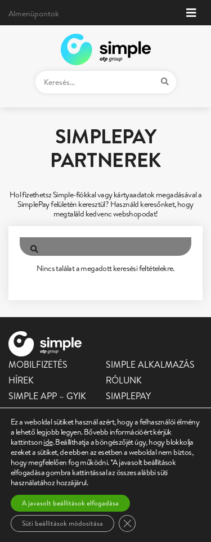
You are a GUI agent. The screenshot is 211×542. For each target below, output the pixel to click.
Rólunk (124, 380)
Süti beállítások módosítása (62, 523)
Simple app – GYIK (47, 396)
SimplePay (128, 396)
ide (47, 442)
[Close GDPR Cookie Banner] (127, 523)
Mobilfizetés (38, 364)
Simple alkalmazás (150, 364)
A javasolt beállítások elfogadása (70, 503)
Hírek (21, 380)
